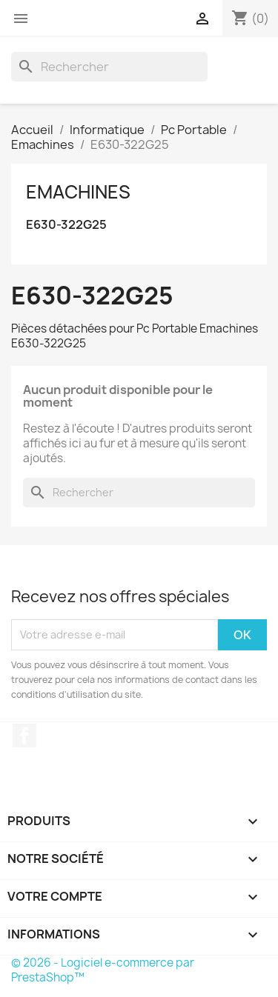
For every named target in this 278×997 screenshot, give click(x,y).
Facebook (24, 735)
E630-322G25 (66, 225)
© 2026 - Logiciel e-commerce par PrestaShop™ (102, 970)
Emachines (78, 191)
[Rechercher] (109, 66)
